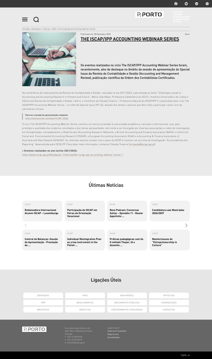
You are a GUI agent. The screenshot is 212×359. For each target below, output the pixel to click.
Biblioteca (43, 309)
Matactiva (85, 309)
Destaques (36, 28)
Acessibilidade (113, 337)
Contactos (169, 309)
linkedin (196, 3)
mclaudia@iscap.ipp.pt (142, 144)
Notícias (46, 28)
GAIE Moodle (127, 295)
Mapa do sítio (113, 334)
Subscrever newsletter (117, 331)
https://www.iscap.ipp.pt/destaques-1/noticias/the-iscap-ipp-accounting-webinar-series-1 (72, 154)
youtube (186, 3)
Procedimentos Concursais (127, 309)
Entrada (25, 28)
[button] (186, 225)
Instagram (206, 3)
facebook (175, 3)
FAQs (85, 295)
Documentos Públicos (127, 302)
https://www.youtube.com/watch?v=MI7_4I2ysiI (46, 118)
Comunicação (169, 302)
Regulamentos (85, 302)
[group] (42, 211)
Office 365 (168, 295)
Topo (185, 355)
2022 (54, 28)
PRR (43, 302)
